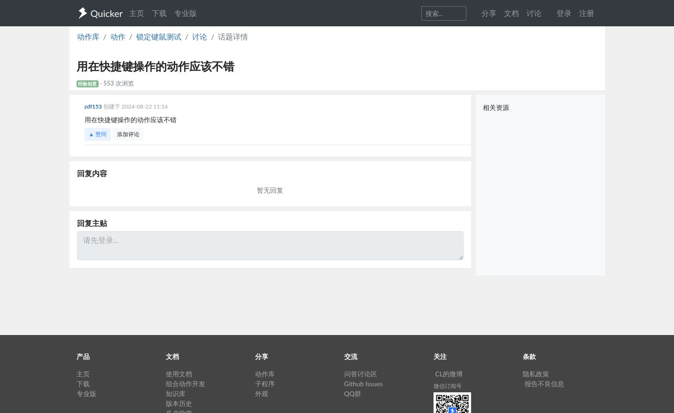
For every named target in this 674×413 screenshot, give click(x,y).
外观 (261, 393)
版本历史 (179, 403)
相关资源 (496, 107)
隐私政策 (536, 374)
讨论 (199, 36)
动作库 (88, 36)
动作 (117, 36)
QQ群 (352, 393)
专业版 (185, 12)
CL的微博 (449, 374)
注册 (586, 12)
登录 (564, 12)
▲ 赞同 (98, 134)
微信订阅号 (448, 386)
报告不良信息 (544, 384)
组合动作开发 (185, 384)
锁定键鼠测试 (158, 36)
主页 (136, 12)
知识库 (176, 393)
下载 (159, 12)
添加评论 (128, 134)
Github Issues (363, 384)
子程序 (265, 384)
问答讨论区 (360, 374)
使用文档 (179, 374)
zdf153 (94, 106)
